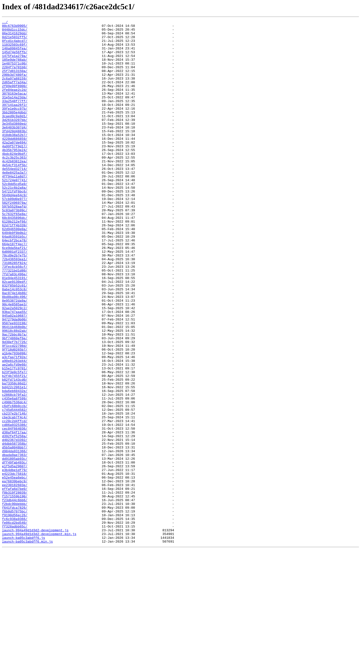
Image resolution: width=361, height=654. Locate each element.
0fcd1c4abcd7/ (14, 45)
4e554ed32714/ (14, 199)
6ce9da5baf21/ (14, 293)
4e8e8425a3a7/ (14, 203)
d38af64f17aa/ (14, 515)
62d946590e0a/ (14, 271)
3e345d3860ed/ (14, 144)
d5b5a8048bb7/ (14, 533)
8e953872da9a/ (14, 357)
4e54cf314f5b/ (14, 194)
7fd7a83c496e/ (14, 325)
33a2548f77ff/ (14, 117)
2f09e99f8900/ (14, 99)
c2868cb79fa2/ (14, 470)
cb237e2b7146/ (14, 492)
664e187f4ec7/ (14, 289)
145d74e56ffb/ (14, 58)
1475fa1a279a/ (14, 63)
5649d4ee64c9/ (14, 230)
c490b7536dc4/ (14, 479)
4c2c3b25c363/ (14, 185)
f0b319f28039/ (14, 587)
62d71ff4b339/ (14, 266)
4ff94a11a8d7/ (14, 208)
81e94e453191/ (14, 330)
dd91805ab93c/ (14, 546)
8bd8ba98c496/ (14, 352)
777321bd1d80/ (14, 320)
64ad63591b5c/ (14, 280)
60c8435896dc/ (14, 257)
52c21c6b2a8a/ (14, 221)
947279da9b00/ (14, 379)
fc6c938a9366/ (14, 619)
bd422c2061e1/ (14, 461)
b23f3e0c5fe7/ (14, 442)
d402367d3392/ (14, 524)
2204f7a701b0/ (14, 77)
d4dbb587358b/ (14, 528)
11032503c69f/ (14, 49)
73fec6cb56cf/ (14, 316)
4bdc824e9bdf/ (14, 180)
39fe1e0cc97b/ (14, 126)
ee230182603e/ (14, 578)
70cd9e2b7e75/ (14, 302)
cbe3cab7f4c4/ (14, 497)
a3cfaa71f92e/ (14, 424)
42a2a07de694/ (14, 167)
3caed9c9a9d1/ (14, 135)
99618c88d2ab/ (14, 393)
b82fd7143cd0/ (14, 451)
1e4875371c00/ (14, 72)
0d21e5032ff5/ (14, 40)
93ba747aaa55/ (14, 370)
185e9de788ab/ (14, 68)
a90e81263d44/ (14, 429)
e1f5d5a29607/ (14, 555)
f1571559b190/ (14, 592)
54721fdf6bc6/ (14, 226)
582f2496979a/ (14, 239)
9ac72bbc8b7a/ (14, 397)
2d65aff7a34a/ (14, 95)
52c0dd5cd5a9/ (14, 217)
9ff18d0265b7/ (14, 415)
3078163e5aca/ (14, 108)
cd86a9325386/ (14, 506)
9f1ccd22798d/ (14, 411)
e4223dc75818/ (14, 564)
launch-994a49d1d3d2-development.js (35, 632)
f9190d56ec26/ (14, 614)
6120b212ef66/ (14, 262)
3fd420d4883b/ (14, 153)
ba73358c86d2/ (14, 456)
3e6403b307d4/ (14, 149)
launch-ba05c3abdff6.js (23, 641)
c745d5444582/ (14, 488)
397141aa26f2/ (14, 122)
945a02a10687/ (14, 375)
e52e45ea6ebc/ (14, 569)
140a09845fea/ (14, 54)
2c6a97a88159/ (14, 90)
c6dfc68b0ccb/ (14, 483)
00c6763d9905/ (14, 27)
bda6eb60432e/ (14, 465)
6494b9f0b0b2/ (14, 275)
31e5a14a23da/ (14, 113)
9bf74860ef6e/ (14, 402)
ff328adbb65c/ (14, 628)
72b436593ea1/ (14, 307)
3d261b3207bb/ (14, 140)
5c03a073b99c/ (14, 248)
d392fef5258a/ (14, 519)
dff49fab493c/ (14, 551)
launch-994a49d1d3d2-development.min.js (39, 637)
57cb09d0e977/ (14, 235)
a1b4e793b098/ (14, 420)
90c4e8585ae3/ (14, 361)
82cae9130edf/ (14, 334)
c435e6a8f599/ (14, 474)
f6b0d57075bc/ (14, 610)
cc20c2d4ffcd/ (14, 501)
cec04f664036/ (14, 510)
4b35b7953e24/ (14, 176)
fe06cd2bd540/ (14, 623)
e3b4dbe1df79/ (14, 560)
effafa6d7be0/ (14, 582)
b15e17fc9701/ (14, 438)
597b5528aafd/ (14, 244)
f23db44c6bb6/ (14, 596)
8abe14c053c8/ (14, 343)
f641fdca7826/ (14, 605)
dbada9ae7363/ (14, 542)
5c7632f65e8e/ (14, 253)
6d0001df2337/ (14, 298)
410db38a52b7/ (14, 158)
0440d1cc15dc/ (14, 31)
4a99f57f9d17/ (14, 171)
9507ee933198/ (14, 384)
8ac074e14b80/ (14, 348)
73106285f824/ (14, 311)
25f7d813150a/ (14, 81)
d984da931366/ (14, 537)
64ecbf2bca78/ (14, 284)
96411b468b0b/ (14, 388)
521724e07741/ (14, 212)
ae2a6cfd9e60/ (14, 433)
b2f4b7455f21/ (14, 447)
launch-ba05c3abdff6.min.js (27, 646)
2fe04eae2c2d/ (14, 104)
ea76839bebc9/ (14, 573)
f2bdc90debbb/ (14, 601)
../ (5, 22)
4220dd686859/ (14, 162)
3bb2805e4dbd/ (14, 131)
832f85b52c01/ (14, 339)
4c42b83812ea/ (14, 189)
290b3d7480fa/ (14, 86)
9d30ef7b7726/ (14, 406)
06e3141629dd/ (14, 36)
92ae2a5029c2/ (14, 366)
